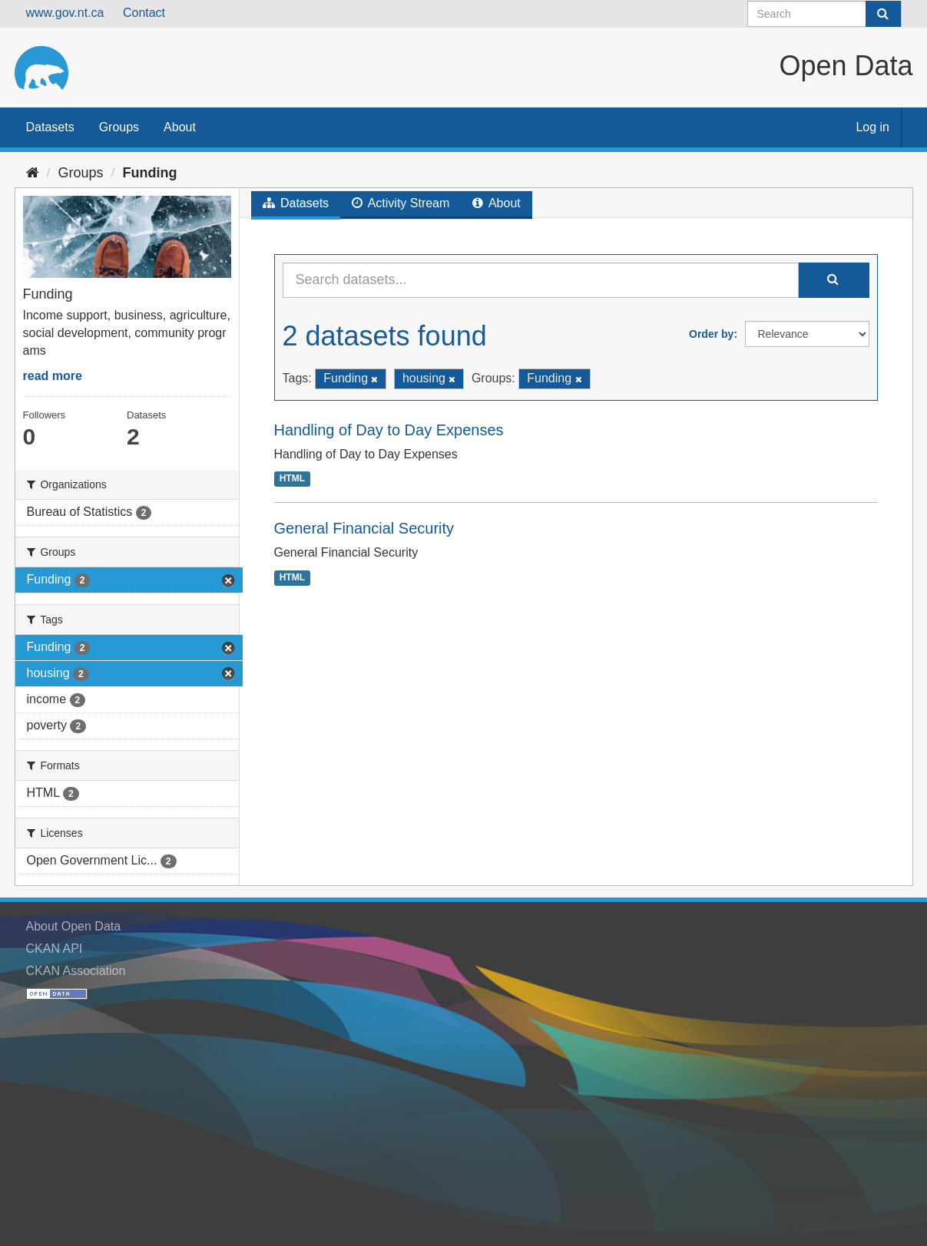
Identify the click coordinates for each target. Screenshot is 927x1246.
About (180, 127)
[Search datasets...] (541, 280)
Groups (119, 127)
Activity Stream (400, 203)
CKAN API (54, 948)
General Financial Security (364, 528)
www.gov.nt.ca (65, 12)
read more (52, 375)
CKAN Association (76, 970)
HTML (292, 478)
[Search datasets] (824, 14)
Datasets (50, 127)
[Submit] (883, 14)
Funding (150, 172)
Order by (711, 334)
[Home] (32, 172)
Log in (872, 127)
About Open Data (73, 926)
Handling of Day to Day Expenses (389, 429)
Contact (144, 12)
